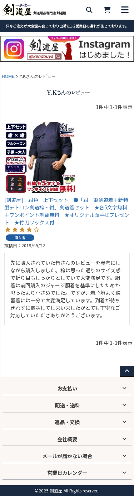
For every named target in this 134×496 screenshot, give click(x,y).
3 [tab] (67, 64)
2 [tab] (62, 64)
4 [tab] (72, 64)
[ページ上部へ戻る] (127, 371)
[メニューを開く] (125, 10)
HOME (8, 76)
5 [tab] (77, 64)
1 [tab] (57, 64)
